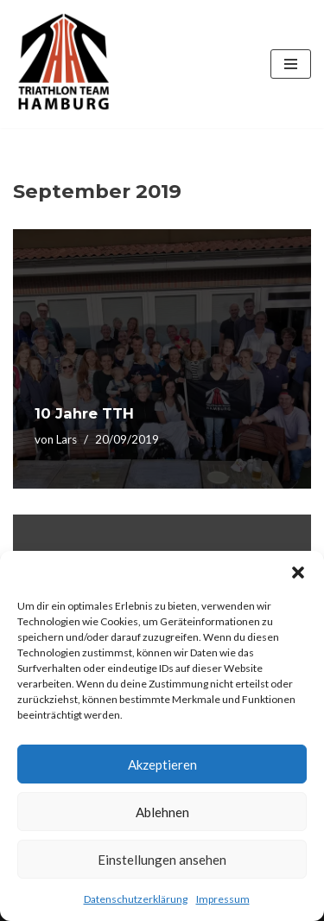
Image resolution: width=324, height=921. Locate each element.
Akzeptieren (162, 764)
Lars (66, 439)
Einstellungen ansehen (162, 859)
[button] (298, 572)
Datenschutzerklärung (135, 898)
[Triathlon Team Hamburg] (65, 64)
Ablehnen (162, 812)
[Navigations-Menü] (290, 64)
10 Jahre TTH (84, 413)
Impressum (223, 898)
